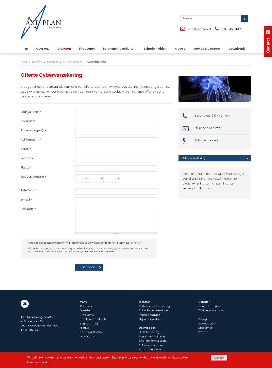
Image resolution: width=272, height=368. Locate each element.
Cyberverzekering (193, 158)
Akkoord (219, 357)
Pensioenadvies (149, 315)
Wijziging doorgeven (211, 310)
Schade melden (206, 140)
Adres (26, 149)
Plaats (26, 167)
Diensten (37, 61)
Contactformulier (209, 306)
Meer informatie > (38, 362)
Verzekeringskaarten (152, 349)
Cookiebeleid (207, 323)
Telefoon (28, 190)
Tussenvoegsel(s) (33, 130)
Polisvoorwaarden (151, 345)
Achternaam (31, 140)
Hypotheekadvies (150, 319)
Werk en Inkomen (72, 61)
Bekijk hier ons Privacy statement (96, 251)
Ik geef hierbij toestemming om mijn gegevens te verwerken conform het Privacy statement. (84, 242)
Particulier (52, 61)
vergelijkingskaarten (197, 188)
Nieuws (84, 328)
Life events (87, 315)
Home (24, 61)
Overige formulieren (152, 340)
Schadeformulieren (152, 336)
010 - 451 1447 (231, 29)
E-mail (26, 200)
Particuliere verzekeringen (156, 306)
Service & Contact (91, 332)
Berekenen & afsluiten (94, 319)
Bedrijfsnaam (31, 112)
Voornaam (28, 121)
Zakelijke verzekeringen (154, 310)
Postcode (27, 158)
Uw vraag (28, 209)
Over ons (86, 306)
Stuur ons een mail (208, 128)
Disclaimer (205, 328)
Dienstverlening (149, 332)
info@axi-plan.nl (199, 29)
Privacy (203, 332)
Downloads (87, 336)
